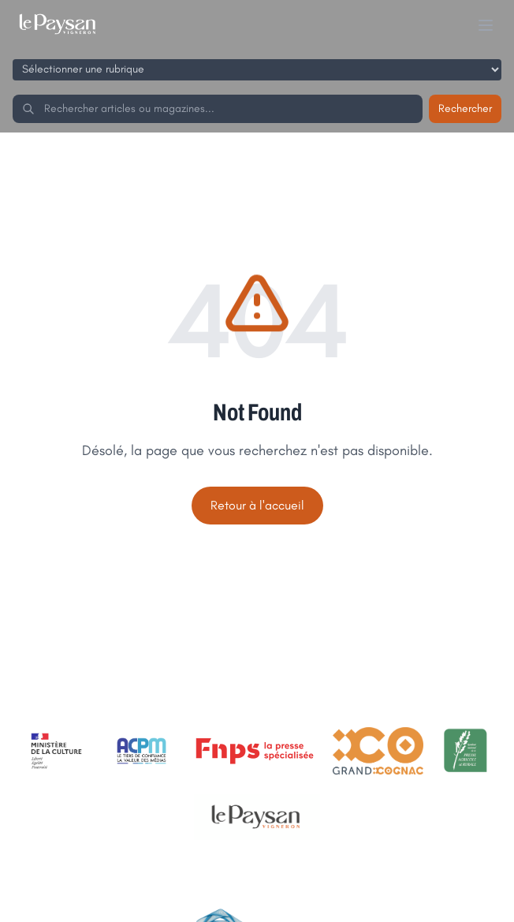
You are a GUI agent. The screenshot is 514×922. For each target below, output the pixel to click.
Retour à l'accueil (257, 505)
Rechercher (465, 108)
